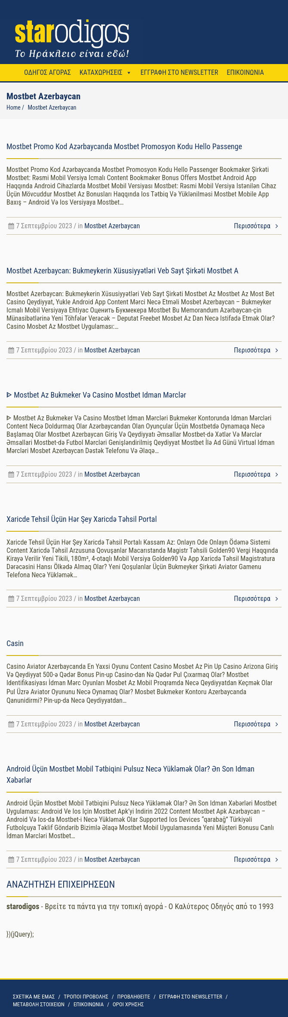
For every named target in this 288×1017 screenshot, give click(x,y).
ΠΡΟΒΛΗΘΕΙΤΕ (133, 996)
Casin (15, 643)
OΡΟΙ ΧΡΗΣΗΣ (128, 1004)
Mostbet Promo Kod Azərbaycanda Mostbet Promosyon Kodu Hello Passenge (124, 146)
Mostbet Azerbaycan (112, 226)
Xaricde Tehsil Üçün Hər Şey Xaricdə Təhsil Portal (81, 519)
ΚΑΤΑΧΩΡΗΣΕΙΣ (101, 72)
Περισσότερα (258, 226)
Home (13, 107)
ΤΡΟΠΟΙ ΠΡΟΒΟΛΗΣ (86, 996)
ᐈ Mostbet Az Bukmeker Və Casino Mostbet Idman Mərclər (96, 394)
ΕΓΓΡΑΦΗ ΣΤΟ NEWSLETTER (179, 72)
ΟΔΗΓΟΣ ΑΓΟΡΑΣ (47, 72)
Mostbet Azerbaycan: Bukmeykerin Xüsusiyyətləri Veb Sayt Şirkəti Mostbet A (122, 270)
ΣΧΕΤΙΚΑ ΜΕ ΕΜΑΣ (34, 996)
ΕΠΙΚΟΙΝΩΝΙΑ (245, 72)
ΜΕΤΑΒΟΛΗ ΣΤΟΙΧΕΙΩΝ (38, 1004)
